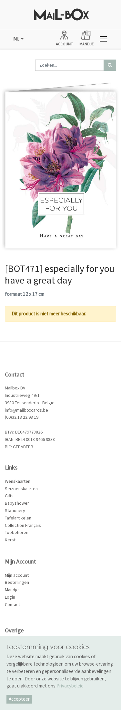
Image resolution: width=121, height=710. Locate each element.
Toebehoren (16, 532)
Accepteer (19, 699)
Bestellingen (17, 582)
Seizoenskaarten (21, 488)
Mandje (12, 590)
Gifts (9, 496)
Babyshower (17, 503)
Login (10, 597)
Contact (12, 604)
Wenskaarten (17, 481)
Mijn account (17, 575)
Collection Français (23, 525)
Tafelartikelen (18, 518)
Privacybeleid (70, 686)
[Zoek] (110, 65)
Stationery (15, 510)
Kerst (10, 540)
